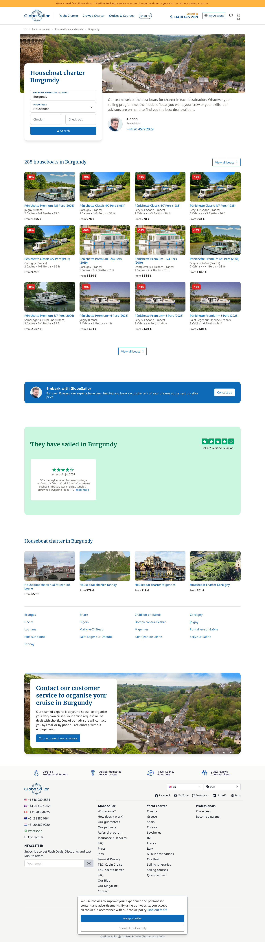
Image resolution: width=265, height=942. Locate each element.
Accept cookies (132, 918)
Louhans (30, 629)
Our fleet (153, 859)
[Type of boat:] (63, 107)
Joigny (194, 622)
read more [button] (82, 489)
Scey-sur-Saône (200, 637)
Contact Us (33, 837)
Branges (30, 615)
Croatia (152, 811)
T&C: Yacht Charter (111, 870)
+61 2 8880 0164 (36, 818)
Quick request (157, 875)
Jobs (101, 854)
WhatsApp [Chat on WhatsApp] (33, 831)
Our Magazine (108, 886)
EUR (222, 786)
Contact (103, 891)
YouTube (181, 795)
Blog (236, 795)
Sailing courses (157, 870)
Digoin (84, 622)
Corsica (152, 827)
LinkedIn (220, 795)
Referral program (110, 832)
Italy (150, 848)
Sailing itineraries (159, 864)
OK (89, 863)
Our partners (107, 827)
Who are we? (107, 811)
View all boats (226, 162)
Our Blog (104, 880)
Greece (152, 817)
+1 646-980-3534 (37, 800)
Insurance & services (112, 838)
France (151, 843)
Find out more (157, 910)
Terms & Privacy (109, 859)
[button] (68, 15)
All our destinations (160, 854)
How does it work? (111, 817)
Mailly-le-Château (91, 629)
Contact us (224, 392)
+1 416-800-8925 (37, 812)
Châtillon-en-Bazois (148, 615)
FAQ (101, 843)
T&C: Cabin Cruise (110, 864)
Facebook (162, 795)
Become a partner (208, 817)
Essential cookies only (132, 928)
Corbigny (196, 615)
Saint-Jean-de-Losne (148, 637)
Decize (29, 622)
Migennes (141, 629)
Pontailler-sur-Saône (204, 629)
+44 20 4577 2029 (140, 129)
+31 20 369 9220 (37, 825)
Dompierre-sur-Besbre (150, 622)
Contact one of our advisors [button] (58, 738)
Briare (84, 615)
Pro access (203, 811)
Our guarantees (109, 822)
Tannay (29, 644)
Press (102, 848)
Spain (151, 822)
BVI (149, 838)
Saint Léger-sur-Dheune (96, 637)
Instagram (200, 795)
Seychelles (154, 832)
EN (185, 786)
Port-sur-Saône (34, 637)
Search (63, 131)
